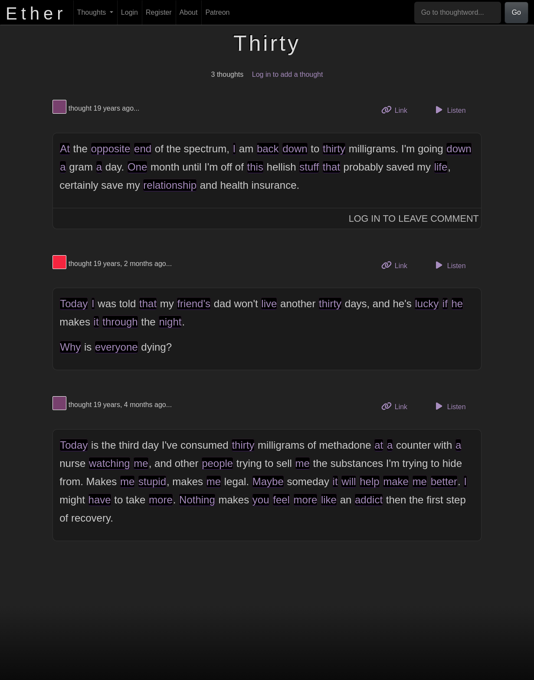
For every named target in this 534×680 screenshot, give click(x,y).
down (294, 148)
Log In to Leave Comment (414, 218)
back (268, 148)
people (217, 463)
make (396, 481)
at (378, 445)
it (96, 322)
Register (159, 12)
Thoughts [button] (92, 12)
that (331, 167)
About (189, 12)
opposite (111, 148)
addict (369, 500)
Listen (449, 109)
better (444, 481)
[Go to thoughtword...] (457, 12)
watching (109, 463)
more (161, 500)
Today (74, 303)
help (369, 481)
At (65, 148)
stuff (309, 167)
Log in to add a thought (287, 74)
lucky (427, 303)
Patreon (217, 12)
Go (516, 12)
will (348, 481)
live (269, 303)
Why (70, 347)
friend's (193, 303)
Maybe (268, 481)
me (141, 463)
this (255, 167)
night (170, 322)
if (445, 303)
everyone (116, 347)
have (99, 500)
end (142, 148)
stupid (152, 481)
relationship (170, 185)
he (457, 303)
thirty (334, 148)
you (260, 500)
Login (129, 12)
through (120, 322)
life (441, 167)
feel (281, 500)
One (137, 167)
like (329, 500)
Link (397, 109)
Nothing (197, 500)
